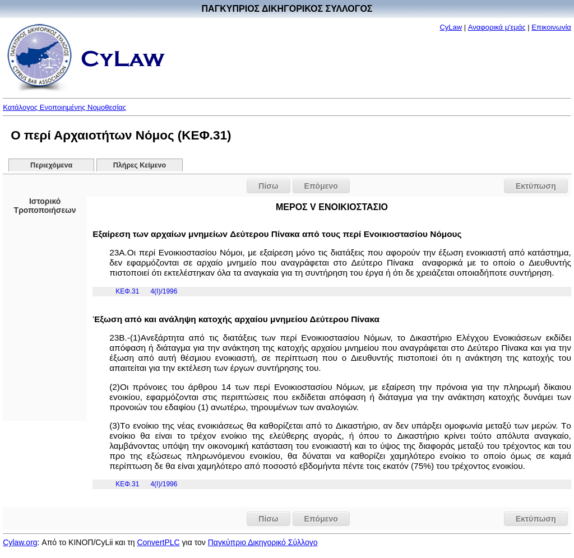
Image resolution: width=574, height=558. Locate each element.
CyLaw (450, 27)
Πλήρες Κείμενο (139, 165)
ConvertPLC (158, 542)
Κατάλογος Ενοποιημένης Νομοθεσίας (64, 107)
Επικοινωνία (551, 27)
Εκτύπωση (536, 186)
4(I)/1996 (163, 291)
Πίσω (268, 186)
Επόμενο (321, 186)
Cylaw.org (20, 542)
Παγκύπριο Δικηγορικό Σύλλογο (263, 542)
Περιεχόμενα (51, 165)
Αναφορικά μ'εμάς (497, 27)
